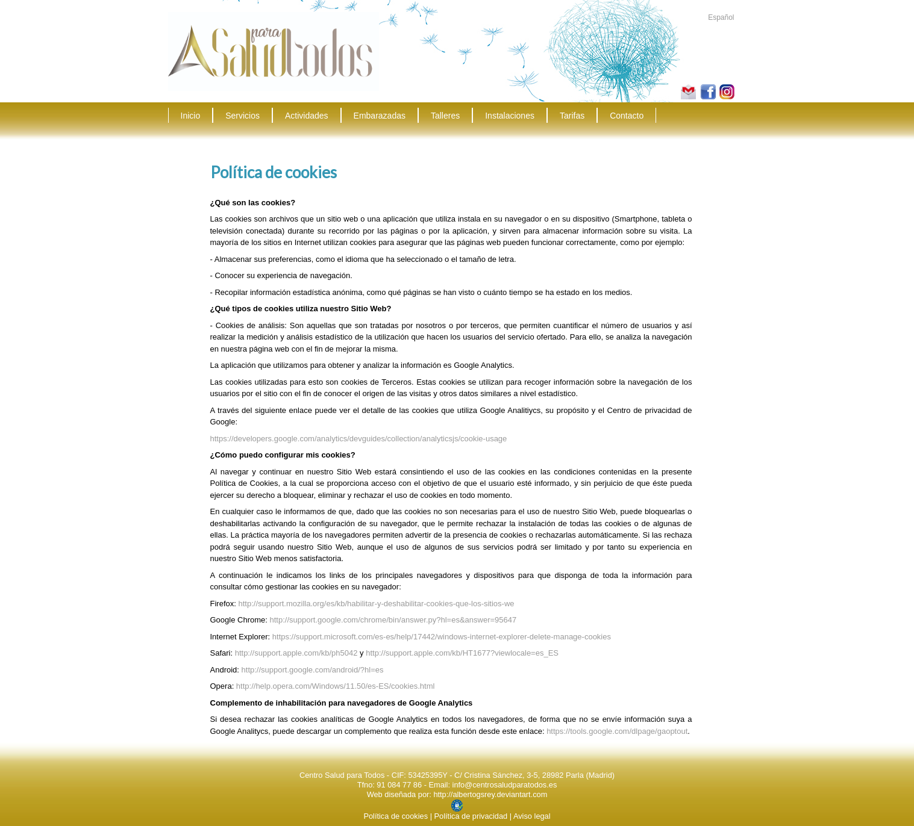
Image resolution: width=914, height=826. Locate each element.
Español (721, 17)
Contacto (626, 115)
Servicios (242, 115)
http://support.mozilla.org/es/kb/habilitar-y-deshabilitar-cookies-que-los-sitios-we (376, 603)
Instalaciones (509, 115)
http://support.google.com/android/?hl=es (313, 669)
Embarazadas (379, 115)
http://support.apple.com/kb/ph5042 (296, 652)
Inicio (191, 115)
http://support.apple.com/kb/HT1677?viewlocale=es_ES (462, 652)
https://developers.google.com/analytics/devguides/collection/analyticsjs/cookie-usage (358, 438)
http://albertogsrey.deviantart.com (490, 794)
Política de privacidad (471, 816)
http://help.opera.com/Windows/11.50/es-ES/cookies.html (335, 686)
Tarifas (572, 115)
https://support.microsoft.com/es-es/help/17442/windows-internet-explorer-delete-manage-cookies (441, 636)
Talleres (445, 115)
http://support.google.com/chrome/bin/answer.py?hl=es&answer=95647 (393, 619)
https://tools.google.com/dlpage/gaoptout (616, 731)
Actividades (306, 115)
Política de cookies (395, 816)
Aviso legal (532, 816)
